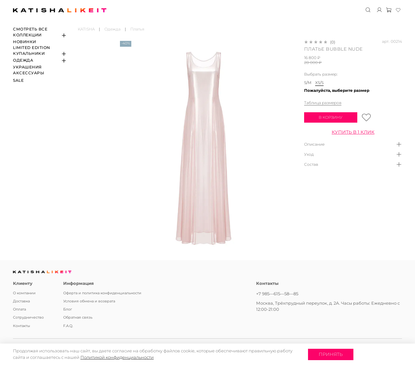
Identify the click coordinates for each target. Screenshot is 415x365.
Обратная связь (77, 317)
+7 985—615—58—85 (277, 293)
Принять (331, 354)
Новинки (24, 41)
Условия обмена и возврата (89, 301)
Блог (67, 309)
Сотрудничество (28, 317)
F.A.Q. (68, 326)
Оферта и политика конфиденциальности (102, 293)
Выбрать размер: (321, 74)
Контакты (21, 326)
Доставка (21, 301)
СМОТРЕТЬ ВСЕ (30, 29)
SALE (18, 80)
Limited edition (31, 47)
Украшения (27, 67)
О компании (24, 293)
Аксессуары (28, 72)
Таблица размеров (322, 102)
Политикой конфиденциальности (117, 357)
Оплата (19, 309)
